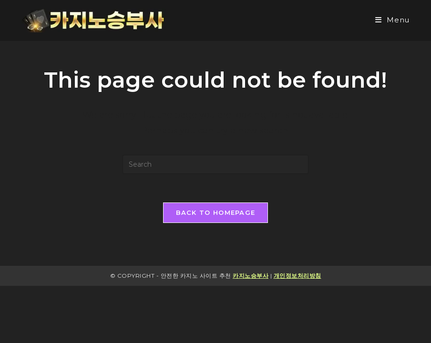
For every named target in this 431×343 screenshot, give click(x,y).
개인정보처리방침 (297, 275)
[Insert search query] (215, 164)
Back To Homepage (216, 212)
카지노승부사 (250, 275)
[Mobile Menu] (392, 19)
